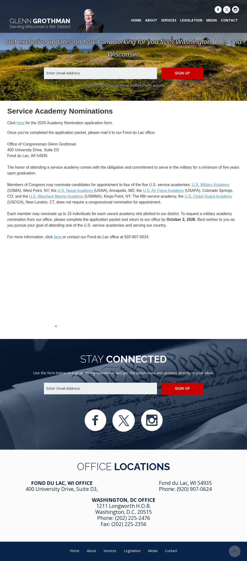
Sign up (182, 73)
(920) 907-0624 (194, 489)
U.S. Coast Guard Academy (208, 196)
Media (211, 20)
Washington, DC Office (123, 499)
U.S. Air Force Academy (163, 190)
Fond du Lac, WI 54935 (185, 483)
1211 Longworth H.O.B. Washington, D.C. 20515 (123, 509)
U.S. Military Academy (210, 185)
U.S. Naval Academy (75, 190)
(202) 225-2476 (132, 518)
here (20, 123)
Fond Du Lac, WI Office (62, 483)
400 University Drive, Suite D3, (62, 489)
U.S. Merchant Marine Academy (56, 196)
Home (136, 20)
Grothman (40, 23)
